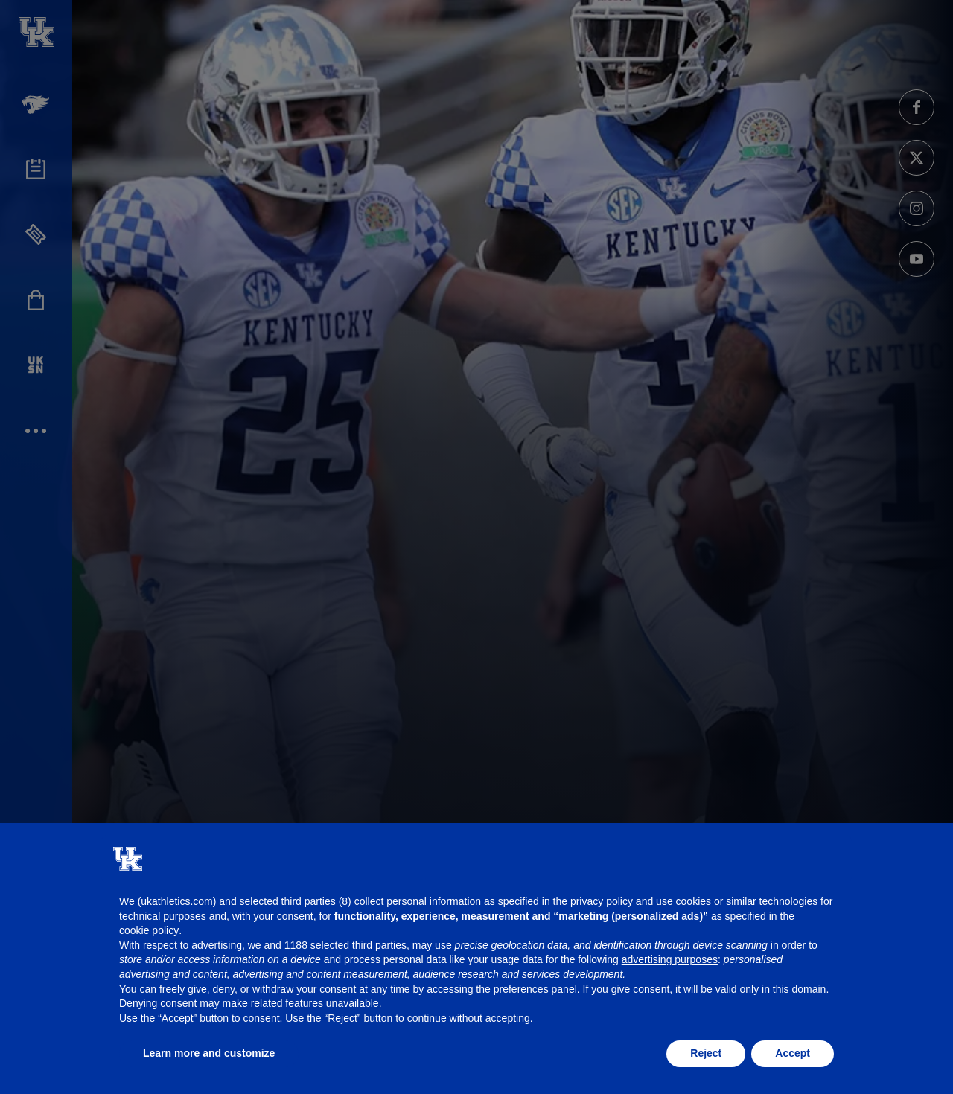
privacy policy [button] (601, 901)
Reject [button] (705, 1053)
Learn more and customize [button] (209, 1053)
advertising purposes (670, 959)
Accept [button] (792, 1053)
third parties (379, 945)
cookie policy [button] (149, 930)
